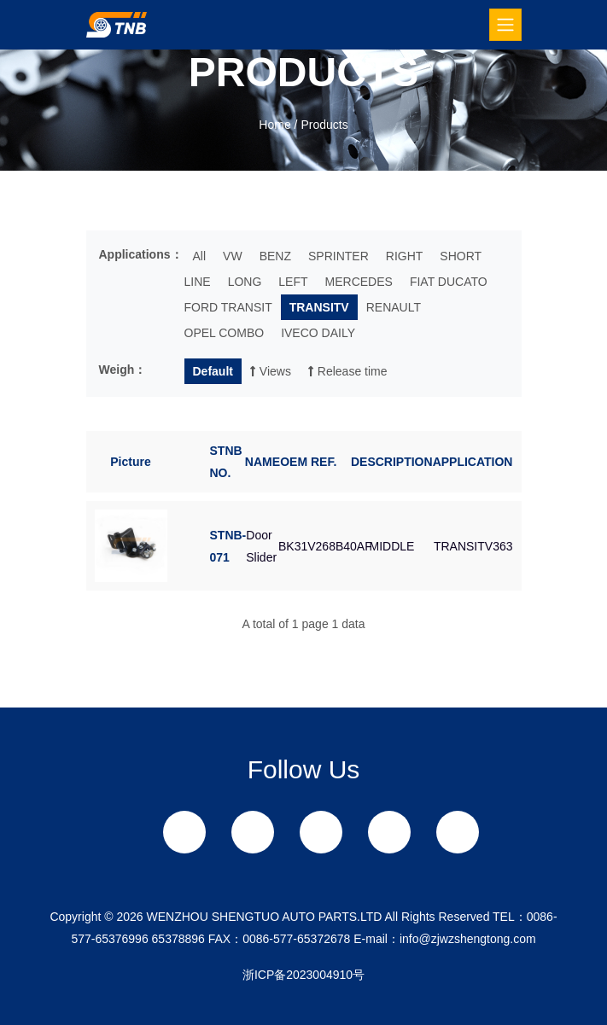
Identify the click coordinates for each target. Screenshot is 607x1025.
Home (274, 124)
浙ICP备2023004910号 (303, 974)
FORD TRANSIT (228, 307)
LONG (245, 281)
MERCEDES (359, 281)
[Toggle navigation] (505, 25)
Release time (348, 371)
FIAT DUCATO (448, 281)
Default (213, 371)
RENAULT (393, 307)
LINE (197, 281)
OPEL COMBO (224, 333)
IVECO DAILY (318, 333)
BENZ (275, 256)
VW (232, 256)
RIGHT (404, 256)
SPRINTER (338, 256)
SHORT (461, 256)
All (200, 256)
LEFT (292, 281)
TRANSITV (319, 307)
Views (270, 371)
